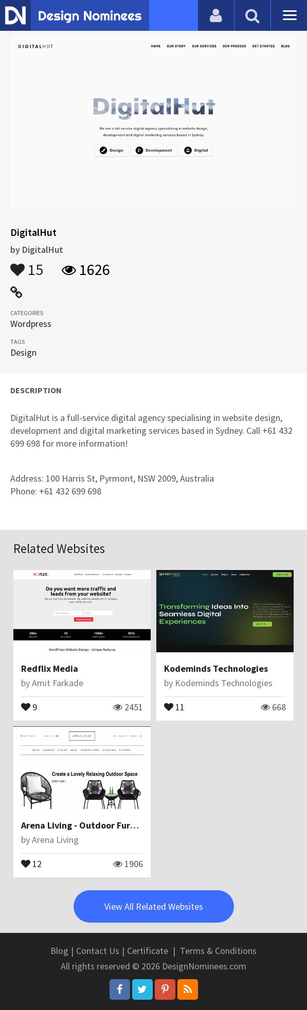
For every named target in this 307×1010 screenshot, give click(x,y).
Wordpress (30, 323)
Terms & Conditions (218, 951)
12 (31, 863)
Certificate (147, 951)
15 (26, 265)
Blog (59, 951)
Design (23, 352)
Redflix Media (49, 668)
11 (174, 706)
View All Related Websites (153, 906)
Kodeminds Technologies (216, 668)
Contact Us (97, 951)
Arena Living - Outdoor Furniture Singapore (110, 825)
